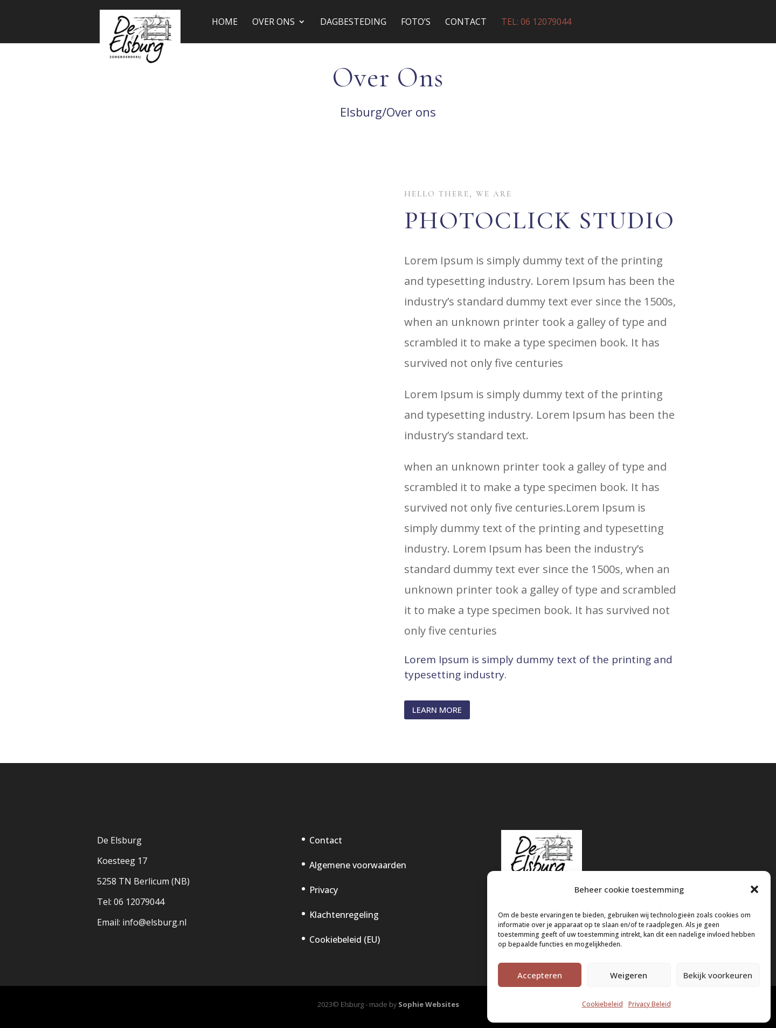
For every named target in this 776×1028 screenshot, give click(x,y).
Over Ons (273, 23)
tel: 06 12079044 (536, 23)
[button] (754, 889)
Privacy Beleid (649, 1004)
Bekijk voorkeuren (717, 975)
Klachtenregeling (344, 915)
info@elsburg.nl (154, 922)
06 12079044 (139, 902)
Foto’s (416, 23)
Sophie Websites (428, 1004)
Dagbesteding (353, 23)
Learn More (437, 709)
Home (225, 23)
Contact (466, 23)
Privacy (323, 890)
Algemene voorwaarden (357, 865)
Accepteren (539, 975)
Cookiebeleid (602, 1004)
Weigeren (628, 975)
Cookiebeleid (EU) (344, 939)
